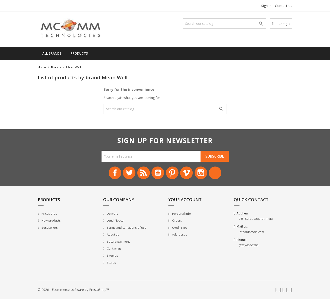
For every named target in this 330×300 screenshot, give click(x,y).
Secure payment (118, 243)
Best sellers (49, 229)
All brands (51, 53)
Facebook (110, 173)
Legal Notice (115, 221)
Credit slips (179, 229)
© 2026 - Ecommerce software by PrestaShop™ (73, 291)
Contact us (283, 5)
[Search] (224, 23)
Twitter (126, 173)
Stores (111, 264)
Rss (141, 173)
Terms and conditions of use (126, 229)
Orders (176, 221)
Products (79, 53)
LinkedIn (219, 173)
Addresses (179, 236)
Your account (185, 200)
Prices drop (49, 215)
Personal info (181, 215)
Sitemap (112, 257)
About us (112, 236)
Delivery (112, 215)
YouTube (157, 173)
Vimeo (188, 173)
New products (51, 221)
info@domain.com (251, 233)
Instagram (204, 173)
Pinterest (173, 173)
